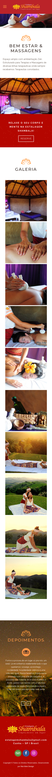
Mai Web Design (27, 766)
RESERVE (26, 138)
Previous (23, 703)
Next (29, 703)
